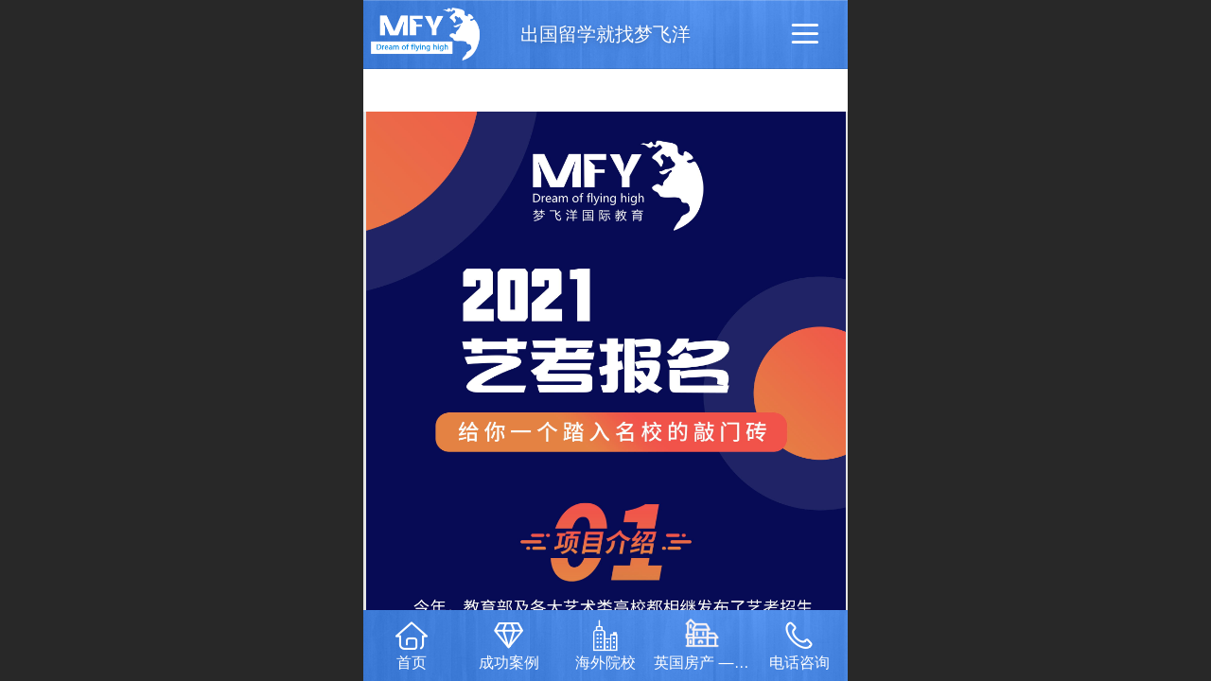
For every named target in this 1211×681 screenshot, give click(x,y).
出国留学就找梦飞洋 (605, 34)
